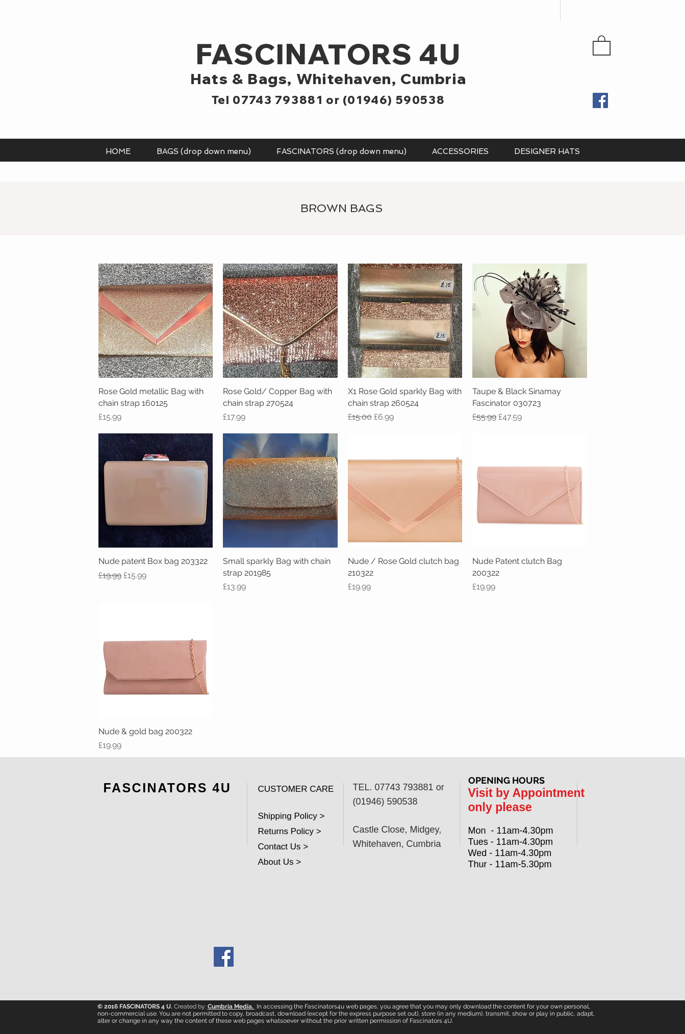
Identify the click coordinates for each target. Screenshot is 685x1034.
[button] (602, 45)
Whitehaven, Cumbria (381, 78)
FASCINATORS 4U (328, 53)
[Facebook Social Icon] (224, 957)
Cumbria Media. (231, 1006)
